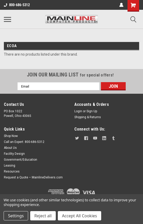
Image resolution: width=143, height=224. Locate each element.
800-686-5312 (17, 5)
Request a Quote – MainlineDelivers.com (33, 177)
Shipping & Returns (87, 117)
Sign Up (91, 111)
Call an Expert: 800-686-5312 (24, 142)
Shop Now (11, 136)
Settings (16, 216)
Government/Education (20, 159)
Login (78, 111)
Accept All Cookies (79, 216)
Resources (12, 171)
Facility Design (14, 154)
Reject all (43, 216)
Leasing (9, 165)
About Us (10, 148)
